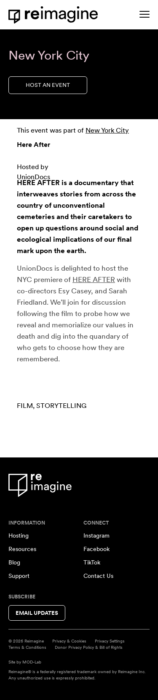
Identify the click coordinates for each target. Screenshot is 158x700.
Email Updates (37, 613)
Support (18, 575)
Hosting (18, 535)
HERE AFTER (93, 279)
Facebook (96, 549)
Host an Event (48, 85)
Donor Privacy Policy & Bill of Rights (89, 647)
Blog (14, 562)
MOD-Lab (31, 661)
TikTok (91, 562)
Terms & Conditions (27, 647)
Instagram (96, 535)
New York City (107, 130)
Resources (22, 549)
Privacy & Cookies (69, 640)
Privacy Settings (110, 640)
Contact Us (98, 575)
